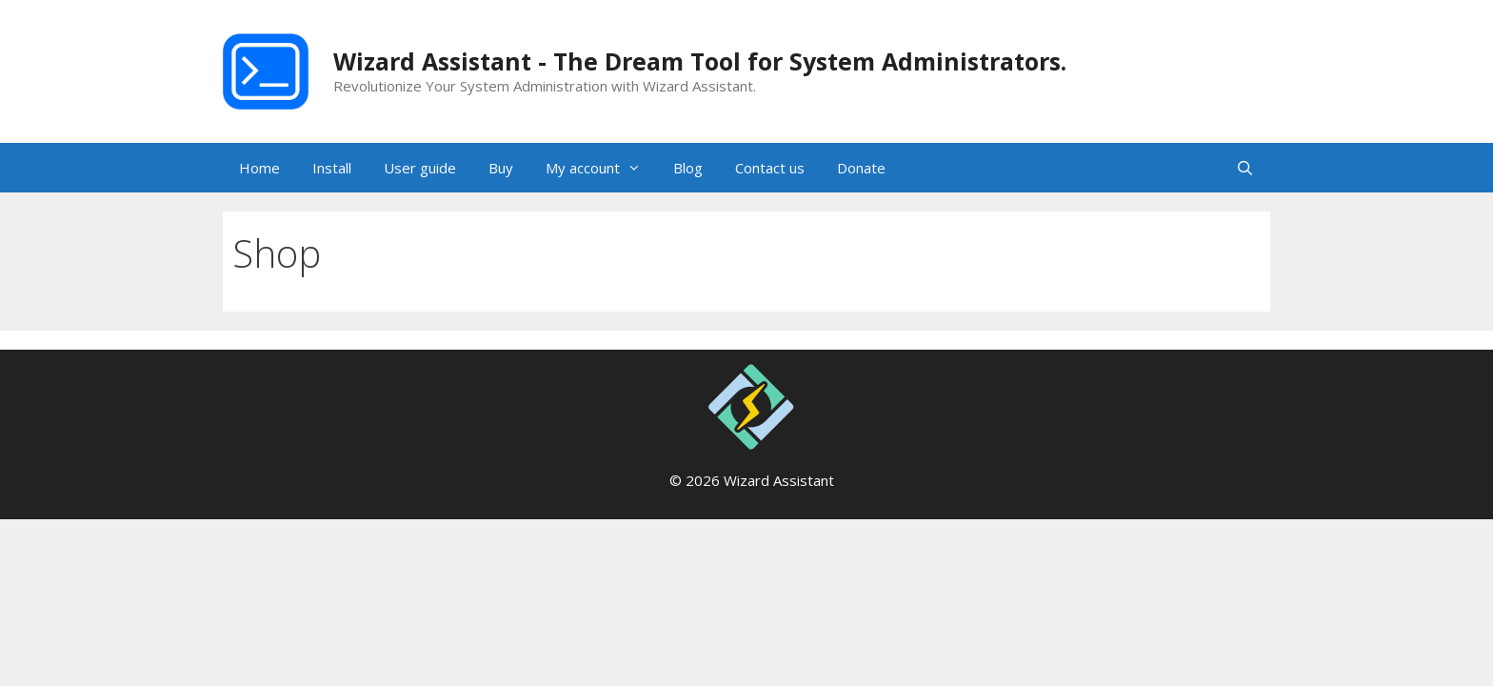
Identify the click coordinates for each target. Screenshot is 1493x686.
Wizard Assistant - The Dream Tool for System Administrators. (699, 61)
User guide (420, 167)
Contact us (770, 167)
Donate (861, 167)
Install (331, 167)
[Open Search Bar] (1245, 167)
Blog (688, 167)
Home (259, 167)
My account (601, 167)
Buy (500, 167)
